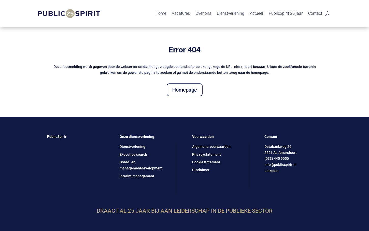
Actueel (256, 13)
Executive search (133, 154)
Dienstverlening (230, 13)
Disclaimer (200, 170)
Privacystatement (206, 154)
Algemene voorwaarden (211, 147)
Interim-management (137, 176)
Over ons (203, 13)
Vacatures (181, 13)
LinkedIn (271, 171)
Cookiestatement (206, 162)
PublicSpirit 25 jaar (286, 13)
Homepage (184, 90)
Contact (315, 13)
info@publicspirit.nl (280, 165)
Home (160, 13)
